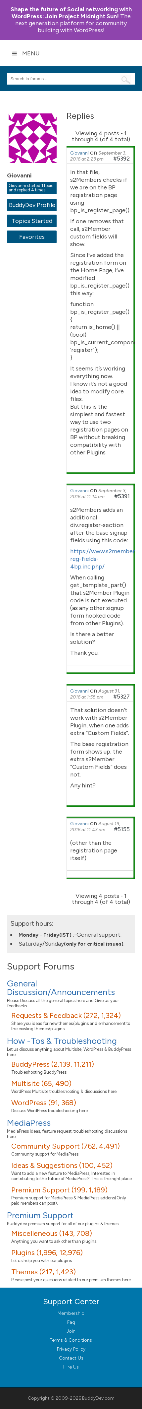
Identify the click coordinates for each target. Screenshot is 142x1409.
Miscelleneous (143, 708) (51, 1233)
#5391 (122, 496)
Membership (71, 1313)
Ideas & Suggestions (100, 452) (62, 1165)
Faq (71, 1322)
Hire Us (71, 1367)
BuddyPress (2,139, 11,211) (52, 1064)
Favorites (32, 236)
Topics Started (32, 221)
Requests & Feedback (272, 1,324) (66, 1015)
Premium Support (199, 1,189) (59, 1189)
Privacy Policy (71, 1349)
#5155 (122, 829)
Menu (26, 53)
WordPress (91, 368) (43, 1102)
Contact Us (71, 1358)
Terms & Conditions (71, 1340)
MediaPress (29, 1122)
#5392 (121, 159)
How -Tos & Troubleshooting (62, 1041)
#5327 (121, 697)
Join (71, 1331)
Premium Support (40, 1215)
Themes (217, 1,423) (43, 1271)
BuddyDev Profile (32, 205)
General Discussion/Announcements (61, 987)
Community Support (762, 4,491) (65, 1146)
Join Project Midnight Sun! (71, 13)
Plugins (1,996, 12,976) (47, 1252)
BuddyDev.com (98, 1398)
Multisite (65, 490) (41, 1083)
